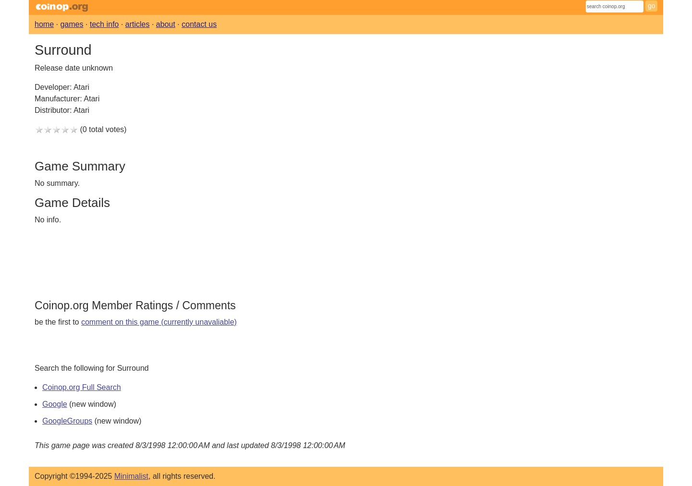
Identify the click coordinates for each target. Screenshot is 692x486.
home (44, 24)
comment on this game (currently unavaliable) (159, 322)
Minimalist (131, 476)
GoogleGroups (67, 421)
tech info (104, 24)
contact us (199, 24)
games (71, 24)
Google (54, 404)
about (165, 24)
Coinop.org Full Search (81, 387)
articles (137, 24)
